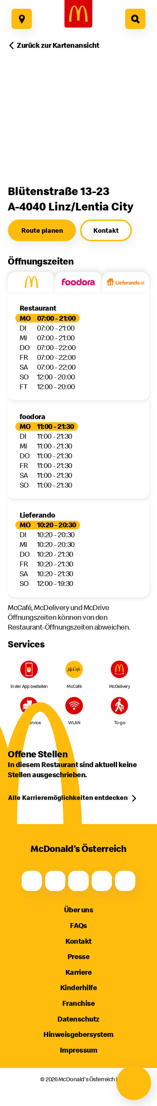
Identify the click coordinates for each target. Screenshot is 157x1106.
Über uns (78, 909)
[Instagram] (55, 881)
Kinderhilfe (78, 987)
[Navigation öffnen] (133, 1083)
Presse (78, 956)
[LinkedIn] (125, 881)
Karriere (78, 972)
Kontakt (78, 941)
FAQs (78, 925)
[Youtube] (78, 881)
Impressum (78, 1050)
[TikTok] (102, 881)
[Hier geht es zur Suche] (135, 19)
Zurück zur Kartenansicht (58, 45)
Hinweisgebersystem (78, 1034)
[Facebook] (32, 881)
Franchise (78, 1003)
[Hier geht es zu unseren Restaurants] (22, 19)
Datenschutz (78, 1019)
